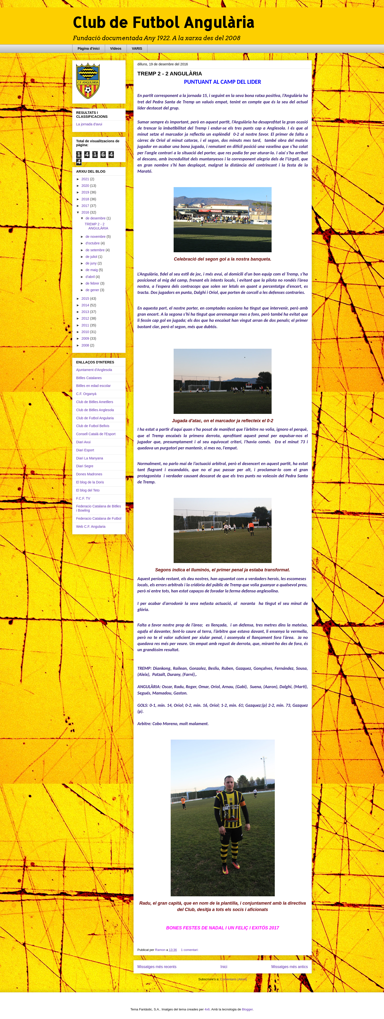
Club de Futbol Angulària (163, 22)
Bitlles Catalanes (89, 378)
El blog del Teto (87, 490)
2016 (86, 212)
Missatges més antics (289, 967)
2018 (86, 199)
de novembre (96, 237)
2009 (86, 338)
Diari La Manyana (89, 458)
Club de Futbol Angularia (95, 418)
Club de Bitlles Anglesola (95, 410)
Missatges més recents (156, 967)
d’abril (90, 277)
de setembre (95, 250)
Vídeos (115, 48)
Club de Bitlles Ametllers (94, 402)
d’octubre (92, 243)
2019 (86, 192)
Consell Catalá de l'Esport (96, 434)
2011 (86, 325)
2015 (86, 298)
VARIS (137, 48)
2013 (86, 312)
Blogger (247, 1009)
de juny (91, 263)
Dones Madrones (89, 474)
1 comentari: (190, 950)
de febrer (92, 283)
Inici (223, 967)
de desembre (96, 218)
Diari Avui (83, 442)
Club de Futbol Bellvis (92, 426)
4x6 (207, 1009)
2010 (86, 332)
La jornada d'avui (89, 124)
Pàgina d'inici (89, 48)
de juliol (91, 257)
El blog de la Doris (90, 482)
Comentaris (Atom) (233, 979)
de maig (92, 270)
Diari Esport (85, 450)
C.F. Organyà (86, 394)
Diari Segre (84, 466)
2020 (86, 186)
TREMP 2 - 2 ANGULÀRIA (169, 74)
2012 (86, 318)
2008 (86, 345)
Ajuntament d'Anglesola (94, 370)
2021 (86, 179)
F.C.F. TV (83, 498)
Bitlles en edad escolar (93, 386)
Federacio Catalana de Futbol (98, 518)
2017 (86, 206)
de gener (92, 290)
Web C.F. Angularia (91, 526)
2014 (86, 305)
